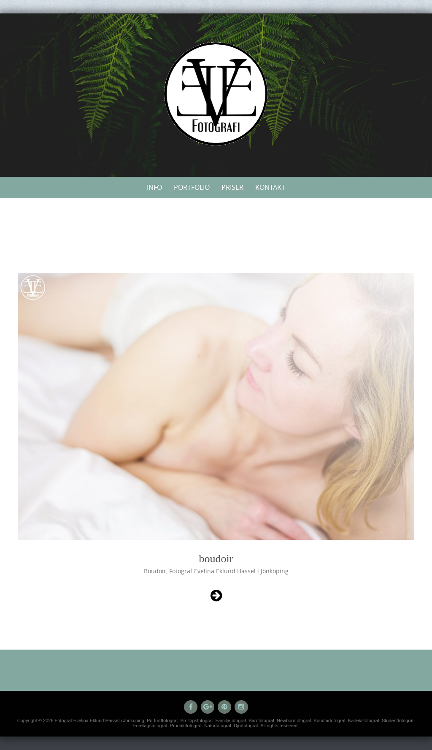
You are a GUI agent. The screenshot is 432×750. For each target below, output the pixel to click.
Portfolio (192, 187)
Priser (232, 187)
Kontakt (270, 187)
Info (154, 187)
